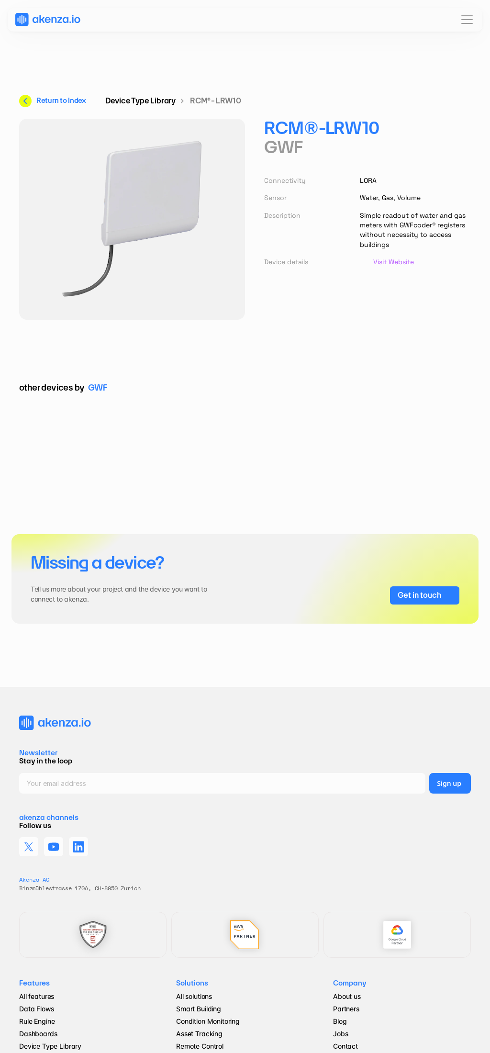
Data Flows (36, 1009)
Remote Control (199, 1046)
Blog (340, 1021)
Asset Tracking (199, 1034)
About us (347, 996)
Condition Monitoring (208, 1021)
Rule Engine (37, 1021)
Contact (345, 1046)
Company (350, 983)
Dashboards (38, 1034)
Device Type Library (50, 1046)
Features (34, 983)
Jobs (340, 1034)
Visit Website (393, 262)
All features (36, 996)
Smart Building (198, 1009)
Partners (346, 1009)
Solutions (192, 983)
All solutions (194, 996)
